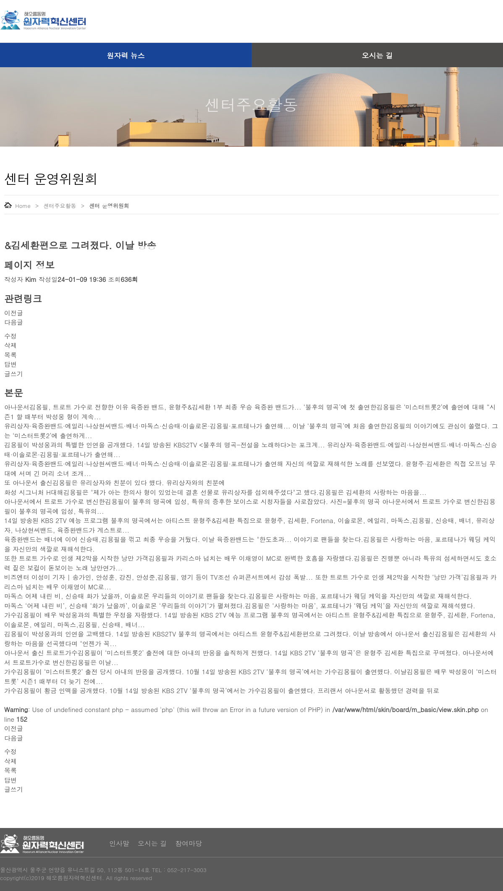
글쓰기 (13, 373)
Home (17, 206)
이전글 (13, 312)
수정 (10, 335)
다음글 (13, 322)
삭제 (10, 345)
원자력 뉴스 (126, 55)
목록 (10, 354)
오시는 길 (377, 55)
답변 (10, 364)
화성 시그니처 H (27, 492)
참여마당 (188, 843)
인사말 (119, 843)
